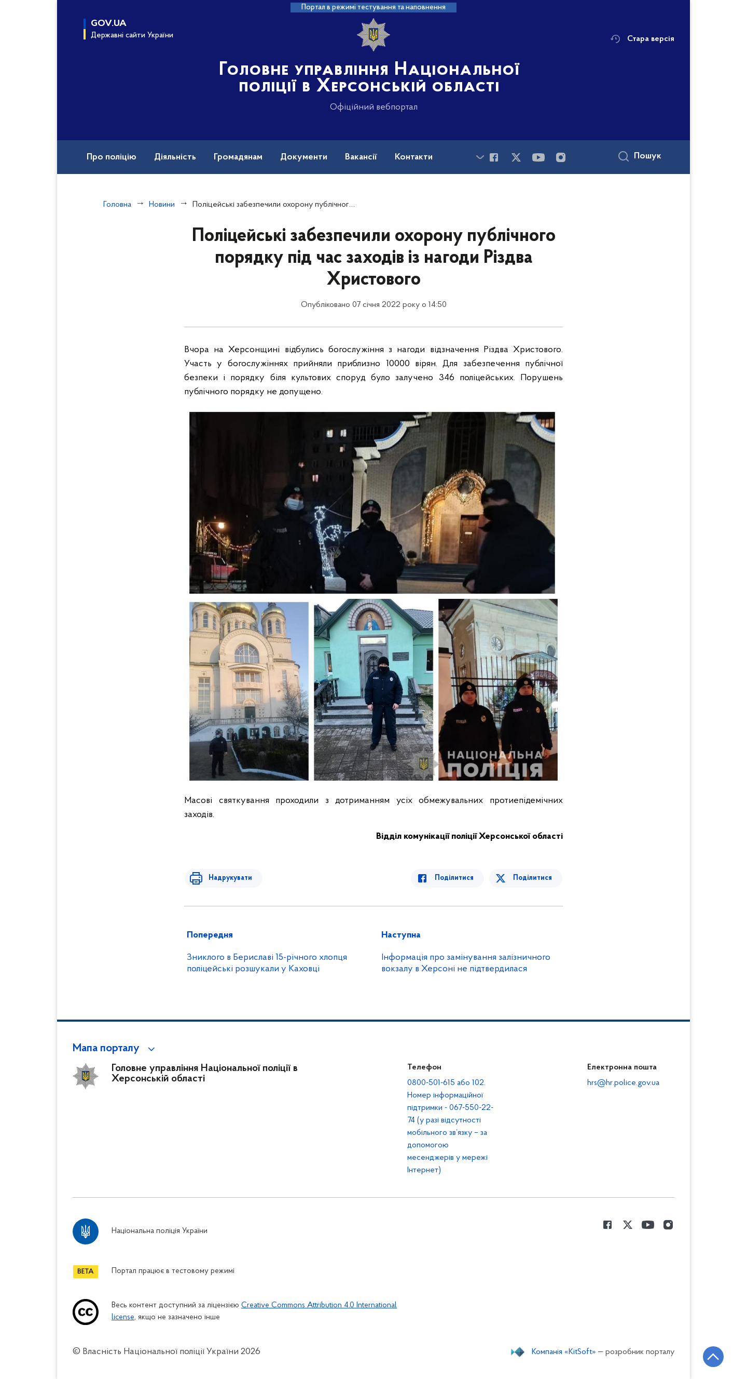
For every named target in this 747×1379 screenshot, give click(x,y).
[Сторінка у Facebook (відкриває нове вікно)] (494, 157)
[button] (115, 1048)
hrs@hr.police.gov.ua (623, 1083)
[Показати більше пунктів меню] (480, 157)
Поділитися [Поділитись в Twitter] (533, 878)
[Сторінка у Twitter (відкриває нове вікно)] (516, 157)
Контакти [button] (414, 157)
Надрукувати (226, 878)
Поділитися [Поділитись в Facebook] (457, 878)
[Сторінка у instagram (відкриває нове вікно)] (561, 157)
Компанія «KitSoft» (564, 1352)
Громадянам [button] (238, 157)
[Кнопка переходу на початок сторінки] (708, 1355)
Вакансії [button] (361, 157)
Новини (162, 204)
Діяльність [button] (175, 157)
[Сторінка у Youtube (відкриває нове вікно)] (538, 157)
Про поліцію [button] (111, 157)
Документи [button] (303, 157)
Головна (117, 204)
